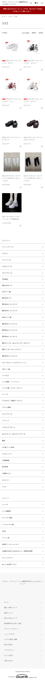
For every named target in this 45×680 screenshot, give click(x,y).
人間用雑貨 (5, 460)
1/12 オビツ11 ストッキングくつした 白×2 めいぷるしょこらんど (11, 178)
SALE (4, 531)
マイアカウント (9, 650)
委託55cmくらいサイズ (9, 356)
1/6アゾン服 (6, 369)
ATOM (10, 645)
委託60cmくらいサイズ (9, 330)
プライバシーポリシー (11, 629)
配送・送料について (10, 607)
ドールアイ (5, 375)
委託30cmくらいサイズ (9, 304)
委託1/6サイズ (6, 298)
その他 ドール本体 (8, 447)
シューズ (10, 16)
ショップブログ (9, 634)
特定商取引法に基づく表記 (13, 623)
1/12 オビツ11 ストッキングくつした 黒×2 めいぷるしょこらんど (33, 178)
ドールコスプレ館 (8, 524)
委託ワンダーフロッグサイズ (11, 349)
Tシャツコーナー (7, 558)
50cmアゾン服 (6, 317)
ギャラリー (5, 480)
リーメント (5, 420)
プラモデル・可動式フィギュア (12, 400)
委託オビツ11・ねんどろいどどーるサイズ (16, 343)
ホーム (3, 16)
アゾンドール (6, 260)
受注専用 (5, 467)
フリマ (4, 487)
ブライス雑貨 (6, 407)
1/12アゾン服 (6, 292)
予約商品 (5, 279)
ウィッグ (5, 394)
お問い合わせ (8, 661)
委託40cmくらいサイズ (9, 310)
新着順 (41, 33)
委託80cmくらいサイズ (9, 336)
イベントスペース (8, 247)
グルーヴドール (7, 273)
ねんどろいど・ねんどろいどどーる (13, 434)
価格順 (34, 33)
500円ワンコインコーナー (10, 544)
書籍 (3, 440)
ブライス (5, 253)
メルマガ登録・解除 (10, 639)
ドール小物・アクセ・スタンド (12, 388)
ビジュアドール (7, 414)
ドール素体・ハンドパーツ (10, 382)
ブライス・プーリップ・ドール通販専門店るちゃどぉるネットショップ (15, 3)
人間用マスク (6, 473)
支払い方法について (10, 618)
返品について (8, 613)
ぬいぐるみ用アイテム (9, 564)
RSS (5, 645)
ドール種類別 (6, 511)
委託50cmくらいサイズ (9, 324)
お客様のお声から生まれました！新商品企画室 (17, 551)
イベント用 (5, 538)
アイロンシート (7, 454)
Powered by (22, 676)
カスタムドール (7, 266)
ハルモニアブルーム (8, 427)
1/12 (16, 16)
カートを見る (8, 655)
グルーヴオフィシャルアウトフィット (14, 362)
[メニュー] (42, 3)
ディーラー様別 (7, 518)
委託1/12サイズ (7, 285)
